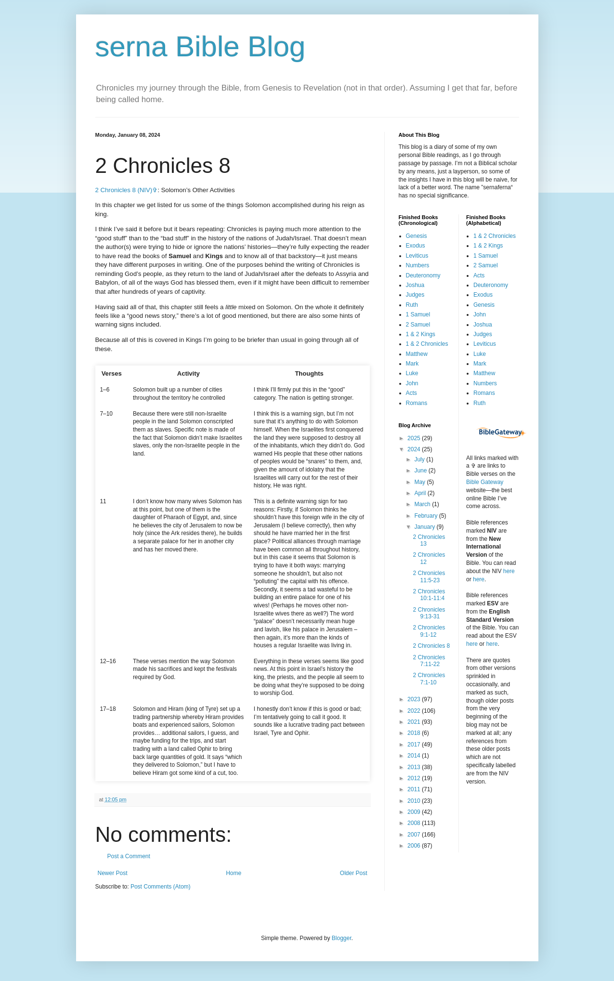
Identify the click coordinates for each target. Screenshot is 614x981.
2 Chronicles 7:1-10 (429, 678)
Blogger (342, 938)
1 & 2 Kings (420, 334)
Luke (412, 373)
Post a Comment (128, 856)
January (425, 526)
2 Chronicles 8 (431, 645)
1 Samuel (418, 314)
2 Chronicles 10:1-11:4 (429, 595)
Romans (417, 403)
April (420, 493)
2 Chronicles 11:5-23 (429, 576)
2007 (414, 834)
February (426, 515)
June (421, 470)
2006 (414, 845)
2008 (414, 823)
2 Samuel (418, 324)
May (420, 482)
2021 (414, 722)
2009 (414, 812)
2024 (414, 449)
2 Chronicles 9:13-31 (429, 613)
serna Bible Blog (200, 46)
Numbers (418, 265)
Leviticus (417, 255)
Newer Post (113, 873)
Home (233, 873)
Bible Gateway (484, 482)
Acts (411, 393)
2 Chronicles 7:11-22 (429, 660)
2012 (414, 778)
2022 (414, 710)
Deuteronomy (423, 275)
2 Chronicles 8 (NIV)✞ (126, 190)
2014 (414, 755)
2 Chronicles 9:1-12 (429, 631)
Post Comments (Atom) (161, 886)
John (412, 383)
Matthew (417, 354)
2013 (414, 767)
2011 (414, 789)
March (423, 504)
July (420, 459)
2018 (414, 733)
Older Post (353, 873)
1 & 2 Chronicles (427, 343)
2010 (414, 801)
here (509, 571)
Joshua (415, 285)
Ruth (412, 304)
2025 (414, 438)
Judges (415, 294)
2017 (414, 744)
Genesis (416, 236)
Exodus (415, 245)
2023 (414, 699)
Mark (412, 363)
